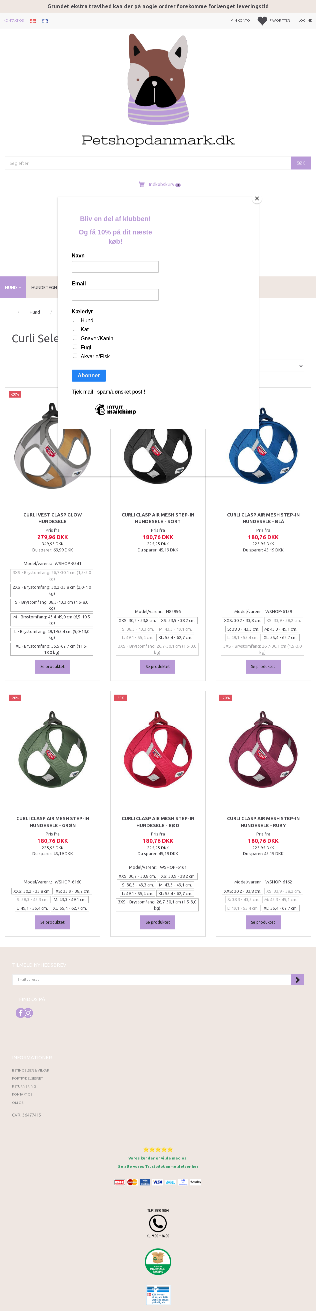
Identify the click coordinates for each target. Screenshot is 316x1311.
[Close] (257, 198)
